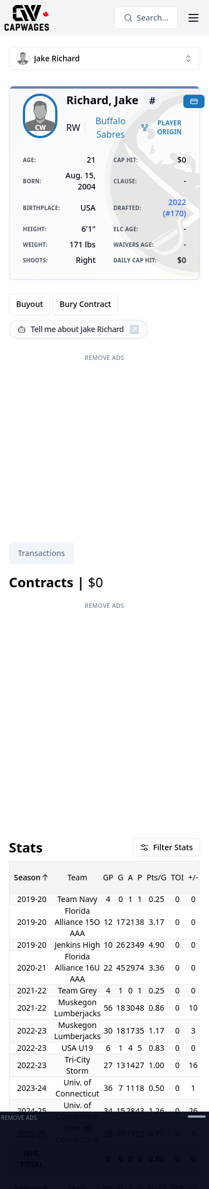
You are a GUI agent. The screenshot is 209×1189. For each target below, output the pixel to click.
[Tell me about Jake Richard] (78, 329)
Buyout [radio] (29, 304)
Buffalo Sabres (110, 127)
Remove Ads (104, 357)
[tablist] (41, 553)
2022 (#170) (174, 207)
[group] (63, 304)
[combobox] (104, 58)
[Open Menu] (193, 18)
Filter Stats (166, 847)
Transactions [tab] (41, 553)
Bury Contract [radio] (85, 304)
